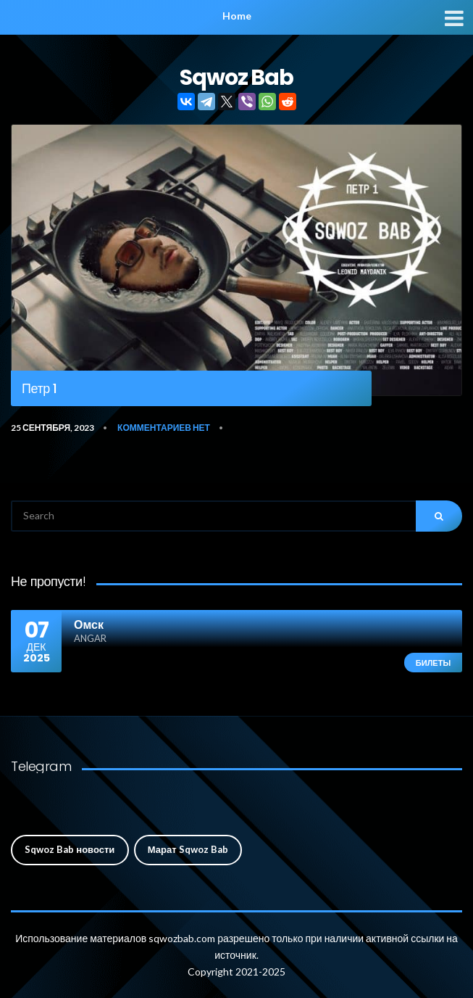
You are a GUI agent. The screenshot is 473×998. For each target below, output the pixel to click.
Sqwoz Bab (237, 77)
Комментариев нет (163, 427)
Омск (89, 624)
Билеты (433, 662)
